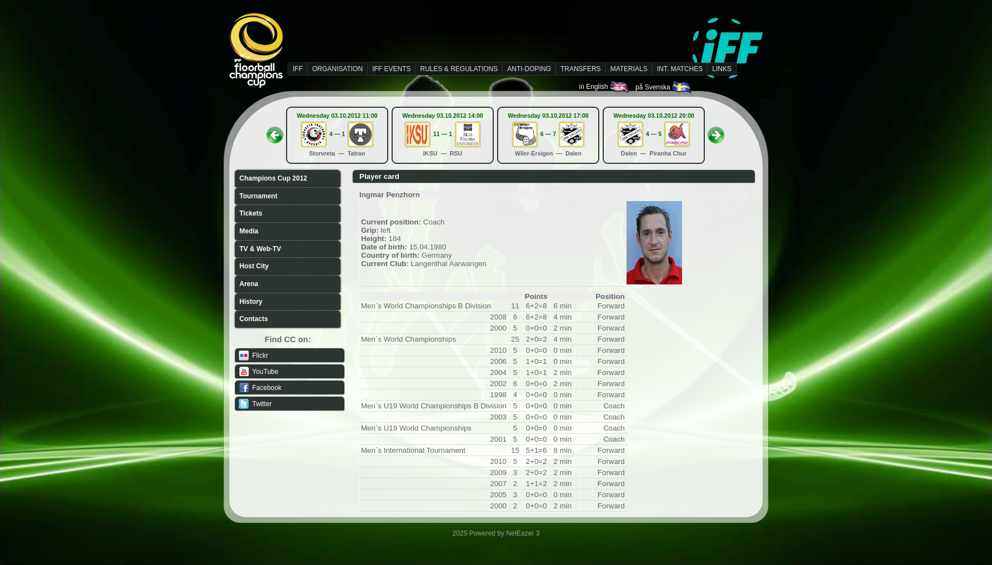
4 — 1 (337, 134)
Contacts (253, 319)
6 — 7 (548, 134)
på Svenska (664, 87)
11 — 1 (442, 134)
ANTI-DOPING (529, 69)
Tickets (250, 213)
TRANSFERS (580, 69)
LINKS (722, 69)
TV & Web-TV (260, 249)
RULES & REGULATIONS (459, 69)
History (250, 302)
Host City (254, 266)
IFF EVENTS (391, 69)
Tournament (258, 196)
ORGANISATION (337, 69)
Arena (248, 284)
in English (604, 87)
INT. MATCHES (680, 69)
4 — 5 (654, 134)
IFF (298, 69)
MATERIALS (629, 69)
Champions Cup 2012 (273, 178)
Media (248, 231)
